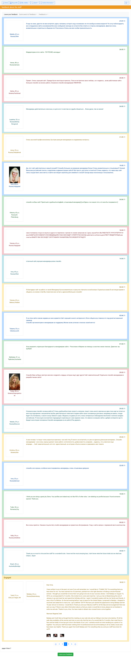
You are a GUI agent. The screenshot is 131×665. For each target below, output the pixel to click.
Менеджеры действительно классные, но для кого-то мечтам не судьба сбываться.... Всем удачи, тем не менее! (64, 109)
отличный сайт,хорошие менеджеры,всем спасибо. (43, 261)
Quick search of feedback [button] (27, 14)
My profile (14, 3)
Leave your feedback (10, 14)
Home (5, 3)
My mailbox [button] (24, 3)
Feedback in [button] (43, 14)
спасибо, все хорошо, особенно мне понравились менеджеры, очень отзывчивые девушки (57, 468)
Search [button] (34, 3)
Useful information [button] (46, 3)
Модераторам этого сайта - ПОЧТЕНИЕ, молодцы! (43, 52)
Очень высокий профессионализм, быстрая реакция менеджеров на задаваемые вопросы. (57, 140)
